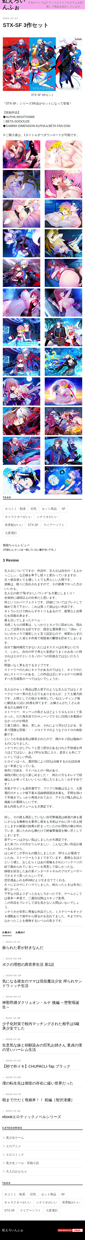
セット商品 (49, 510)
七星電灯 (11, 534)
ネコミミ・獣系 (15, 510)
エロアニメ (11, 1146)
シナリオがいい (47, 518)
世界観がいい (14, 526)
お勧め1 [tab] (7, 932)
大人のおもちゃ (14, 1171)
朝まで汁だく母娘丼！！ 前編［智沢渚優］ (38, 1100)
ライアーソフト (53, 526)
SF (63, 510)
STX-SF (33, 526)
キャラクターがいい (18, 518)
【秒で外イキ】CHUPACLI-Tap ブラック (36, 1066)
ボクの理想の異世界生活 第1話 (28, 964)
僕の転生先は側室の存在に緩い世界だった (37, 1083)
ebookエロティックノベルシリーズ (31, 1117)
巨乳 (34, 510)
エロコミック (13, 1154)
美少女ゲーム (13, 1137)
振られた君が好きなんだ (22, 948)
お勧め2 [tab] (20, 932)
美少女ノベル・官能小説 (20, 1163)
